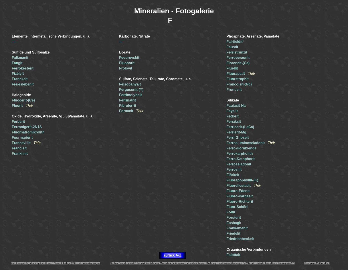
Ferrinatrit (127, 100)
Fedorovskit (129, 58)
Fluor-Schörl (237, 207)
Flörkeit (233, 175)
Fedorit (233, 116)
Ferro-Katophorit (241, 159)
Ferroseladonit (239, 164)
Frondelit (234, 89)
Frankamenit (237, 228)
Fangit (17, 63)
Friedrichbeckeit (240, 239)
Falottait (233, 255)
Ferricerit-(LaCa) (240, 127)
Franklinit (20, 153)
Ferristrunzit (237, 52)
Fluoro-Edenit (238, 191)
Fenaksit (234, 121)
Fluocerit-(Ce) (23, 100)
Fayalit (232, 111)
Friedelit (233, 233)
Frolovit (125, 68)
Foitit (231, 212)
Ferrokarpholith (240, 153)
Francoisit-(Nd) (239, 84)
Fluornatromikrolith (28, 132)
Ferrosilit (234, 169)
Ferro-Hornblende (242, 148)
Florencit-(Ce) (238, 63)
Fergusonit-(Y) (131, 89)
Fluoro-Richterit (240, 201)
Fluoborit (126, 63)
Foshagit (234, 223)
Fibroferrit (127, 105)
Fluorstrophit (238, 79)
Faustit (232, 47)
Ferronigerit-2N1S (27, 127)
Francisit (19, 148)
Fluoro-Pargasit (240, 196)
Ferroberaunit (238, 58)
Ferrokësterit (23, 68)
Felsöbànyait (130, 84)
